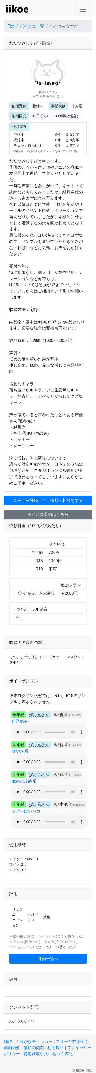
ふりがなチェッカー (34, 1041)
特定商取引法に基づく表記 (48, 1054)
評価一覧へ (48, 958)
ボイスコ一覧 (32, 26)
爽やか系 (20, 751)
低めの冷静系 (24, 781)
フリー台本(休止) (71, 1041)
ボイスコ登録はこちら (48, 514)
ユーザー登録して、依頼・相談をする (48, 500)
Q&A (8, 1041)
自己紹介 (20, 721)
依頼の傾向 (34, 1047)
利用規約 (55, 1047)
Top (11, 26)
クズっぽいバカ (26, 811)
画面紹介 (12, 1047)
